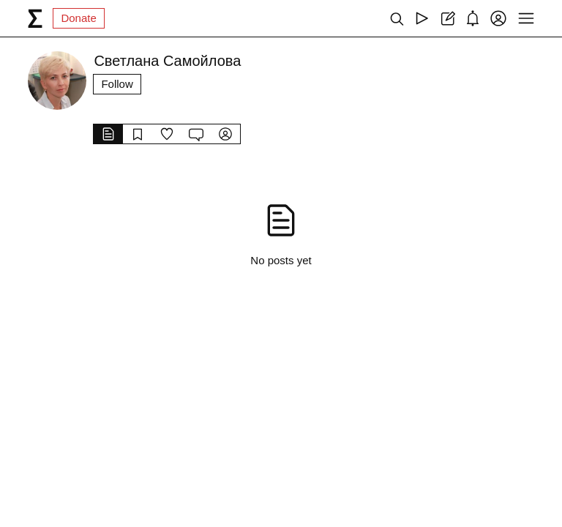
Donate (78, 18)
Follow (116, 84)
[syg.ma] (35, 18)
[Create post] (447, 18)
